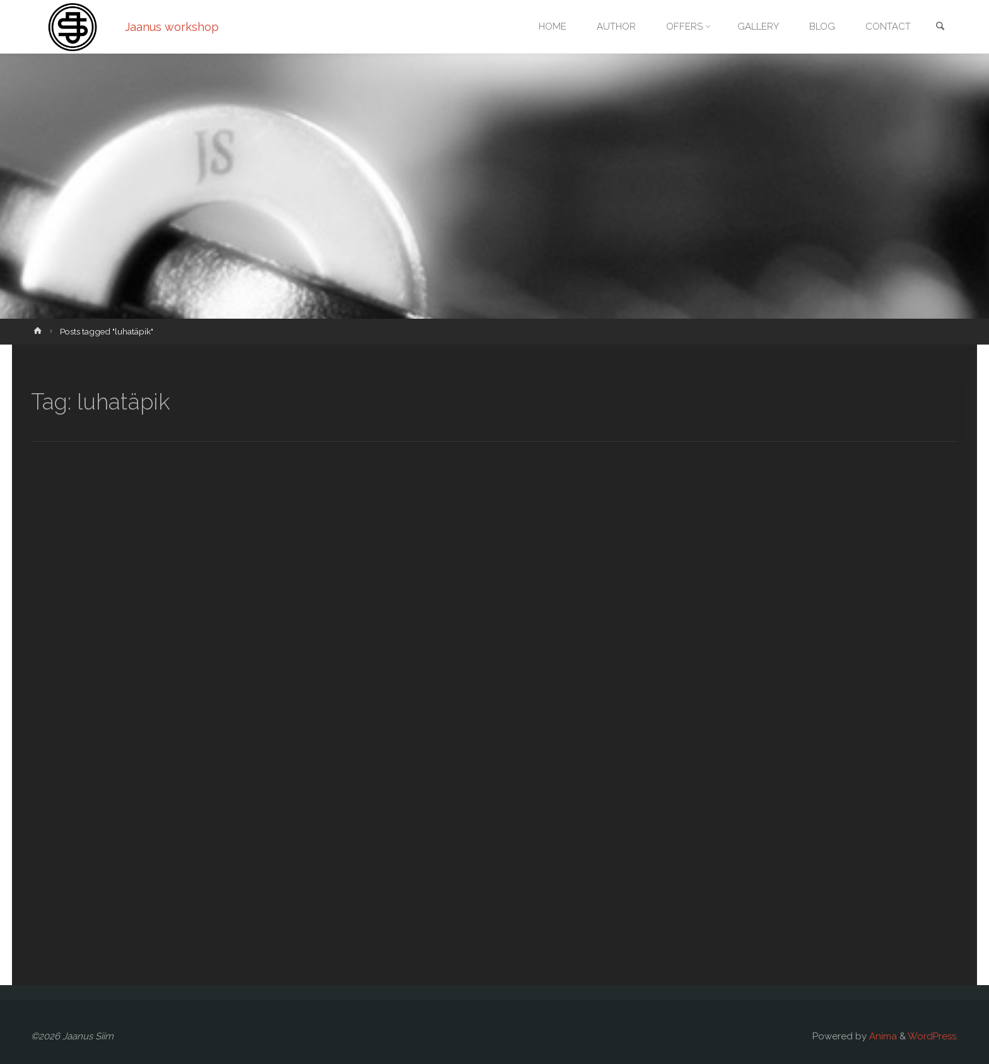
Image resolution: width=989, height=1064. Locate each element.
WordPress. (933, 1036)
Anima (882, 1036)
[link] (940, 27)
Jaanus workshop (172, 26)
